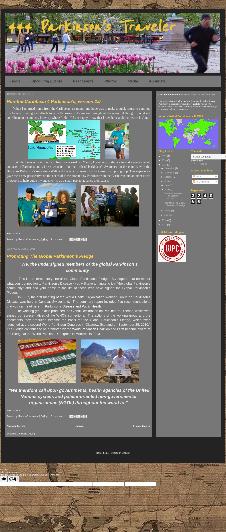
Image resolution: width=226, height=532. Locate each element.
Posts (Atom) (28, 433)
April (166, 189)
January (168, 215)
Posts (197, 176)
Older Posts (141, 426)
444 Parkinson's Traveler (90, 27)
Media (133, 81)
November (169, 172)
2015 (164, 164)
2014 (164, 220)
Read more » (13, 233)
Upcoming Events (46, 81)
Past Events (83, 81)
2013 (164, 224)
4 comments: (58, 239)
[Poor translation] (13, 479)
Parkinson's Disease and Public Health (73, 306)
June (167, 185)
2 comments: (58, 416)
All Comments (201, 182)
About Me (157, 81)
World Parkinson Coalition (91, 329)
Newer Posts (16, 426)
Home (15, 81)
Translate (199, 164)
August (168, 181)
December (169, 168)
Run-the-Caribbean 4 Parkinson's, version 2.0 (54, 101)
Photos (110, 81)
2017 (164, 156)
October (168, 177)
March (167, 210)
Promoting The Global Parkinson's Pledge (50, 256)
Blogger (125, 453)
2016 (164, 160)
